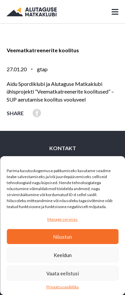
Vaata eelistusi (62, 273)
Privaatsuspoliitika (62, 286)
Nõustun (62, 237)
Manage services (62, 219)
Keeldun (63, 255)
